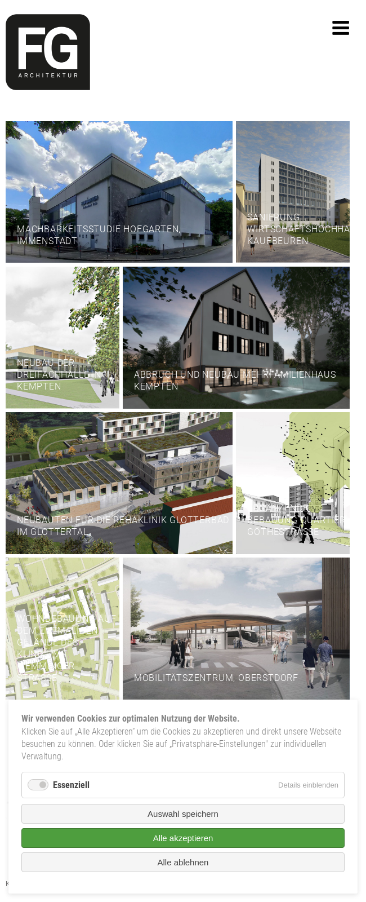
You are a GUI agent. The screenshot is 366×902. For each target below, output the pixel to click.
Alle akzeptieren (183, 838)
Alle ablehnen (183, 862)
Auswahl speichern (183, 814)
